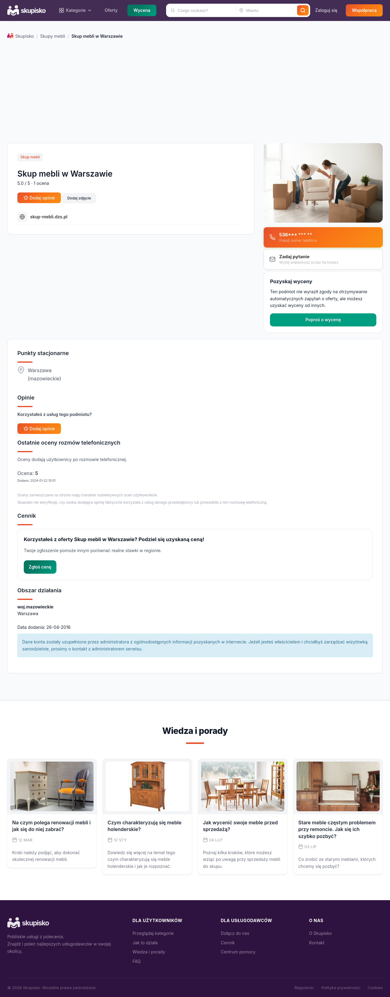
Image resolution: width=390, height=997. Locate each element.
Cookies (375, 987)
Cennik (228, 942)
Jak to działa (145, 942)
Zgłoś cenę (40, 566)
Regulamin (304, 987)
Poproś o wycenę (323, 319)
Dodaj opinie (39, 197)
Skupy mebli (52, 36)
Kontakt (316, 942)
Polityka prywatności (340, 987)
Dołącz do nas (235, 933)
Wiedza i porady (149, 951)
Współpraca (364, 10)
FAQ (137, 961)
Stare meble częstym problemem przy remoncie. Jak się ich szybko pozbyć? (337, 829)
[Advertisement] (195, 93)
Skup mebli (30, 157)
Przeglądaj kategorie (153, 933)
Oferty (111, 10)
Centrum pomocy (238, 951)
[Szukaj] (303, 10)
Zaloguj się (326, 10)
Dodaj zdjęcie (79, 198)
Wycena (141, 10)
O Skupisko (320, 933)
